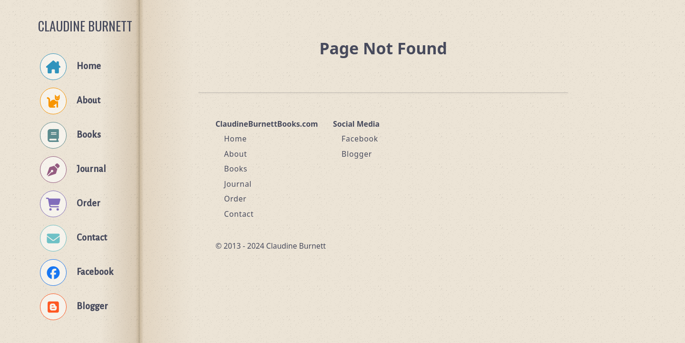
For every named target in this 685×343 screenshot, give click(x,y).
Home (235, 138)
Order (235, 198)
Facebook (360, 138)
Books (235, 168)
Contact (239, 214)
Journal (238, 184)
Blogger (357, 154)
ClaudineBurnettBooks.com (266, 124)
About (235, 154)
